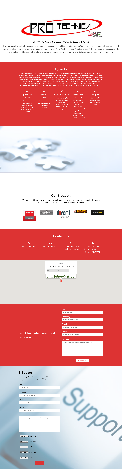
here (82, 202)
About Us (36, 42)
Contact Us (67, 42)
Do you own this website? (53, 270)
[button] (62, 282)
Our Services (46, 42)
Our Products (57, 42)
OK (72, 270)
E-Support (85, 42)
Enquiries (76, 42)
